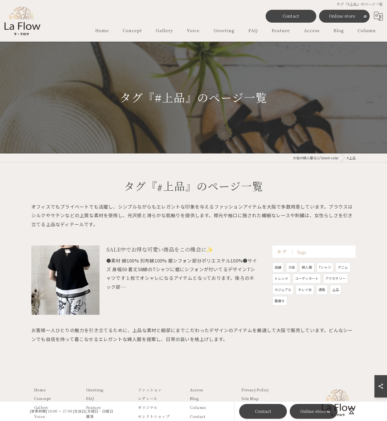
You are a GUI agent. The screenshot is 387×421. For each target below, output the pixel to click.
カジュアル (283, 303)
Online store (342, 16)
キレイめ (305, 303)
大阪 (291, 281)
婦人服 (307, 281)
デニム (343, 281)
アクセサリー (335, 292)
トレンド (281, 292)
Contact (291, 16)
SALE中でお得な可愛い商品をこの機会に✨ (159, 263)
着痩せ (280, 314)
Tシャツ (325, 281)
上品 (335, 303)
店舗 (278, 281)
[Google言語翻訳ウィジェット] (378, 16)
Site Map (250, 398)
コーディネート (306, 292)
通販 (321, 303)
